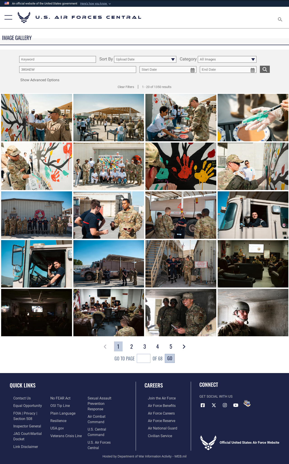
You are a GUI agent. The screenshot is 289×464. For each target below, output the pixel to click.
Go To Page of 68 (138, 359)
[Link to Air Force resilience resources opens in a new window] (57, 427)
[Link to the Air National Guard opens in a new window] (158, 427)
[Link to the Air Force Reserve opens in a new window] (157, 420)
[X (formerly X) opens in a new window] (213, 404)
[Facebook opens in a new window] (202, 404)
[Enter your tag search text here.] (77, 69)
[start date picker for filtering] (168, 69)
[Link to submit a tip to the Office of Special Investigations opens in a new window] (58, 413)
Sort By (106, 59)
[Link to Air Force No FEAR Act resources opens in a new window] (59, 405)
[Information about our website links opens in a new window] (61, 398)
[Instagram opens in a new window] (224, 404)
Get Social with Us (216, 396)
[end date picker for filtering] (228, 69)
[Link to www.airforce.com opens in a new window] (157, 398)
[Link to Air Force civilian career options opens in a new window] (156, 434)
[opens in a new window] (60, 420)
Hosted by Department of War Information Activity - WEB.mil (144, 445)
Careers (153, 385)
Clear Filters (126, 87)
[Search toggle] (281, 17)
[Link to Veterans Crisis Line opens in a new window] (104, 398)
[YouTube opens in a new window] (236, 404)
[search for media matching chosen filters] (265, 69)
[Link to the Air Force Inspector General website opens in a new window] (23, 425)
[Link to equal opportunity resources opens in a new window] (23, 405)
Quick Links (22, 385)
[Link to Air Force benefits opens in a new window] (157, 405)
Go (169, 358)
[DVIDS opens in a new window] (247, 403)
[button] (96, 3)
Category (188, 59)
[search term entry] (57, 59)
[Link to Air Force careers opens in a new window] (157, 413)
